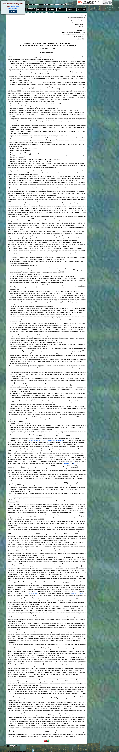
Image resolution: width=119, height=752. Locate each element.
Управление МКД (41, 9)
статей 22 (66, 463)
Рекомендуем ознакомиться (13, 7)
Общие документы (61, 9)
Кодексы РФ (71, 9)
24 (71, 463)
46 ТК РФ (76, 463)
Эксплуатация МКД (31, 9)
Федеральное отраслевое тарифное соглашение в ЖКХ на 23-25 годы (37, 12)
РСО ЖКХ (51, 9)
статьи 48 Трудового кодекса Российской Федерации (46, 440)
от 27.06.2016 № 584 (77, 593)
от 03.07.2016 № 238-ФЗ (29, 593)
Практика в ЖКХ (81, 9)
